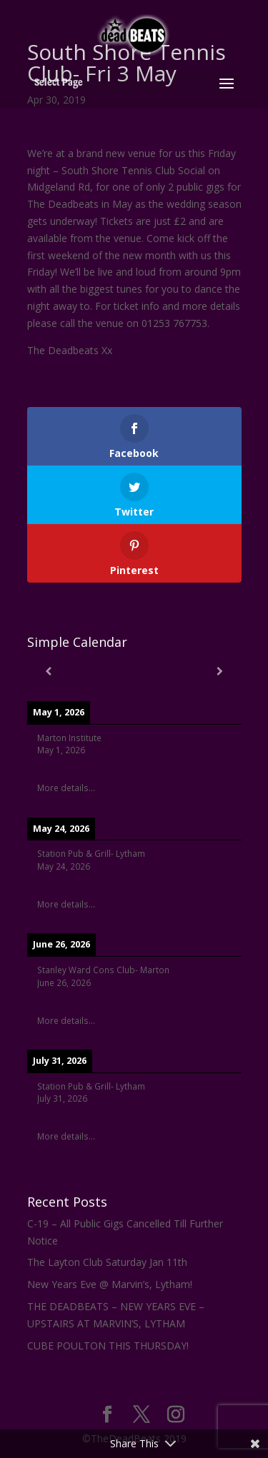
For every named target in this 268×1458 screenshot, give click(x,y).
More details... (66, 787)
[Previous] (48, 671)
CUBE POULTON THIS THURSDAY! (108, 1345)
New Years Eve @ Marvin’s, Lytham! (109, 1284)
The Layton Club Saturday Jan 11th (107, 1262)
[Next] (220, 671)
